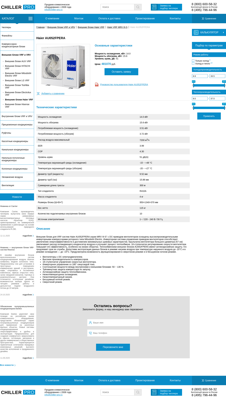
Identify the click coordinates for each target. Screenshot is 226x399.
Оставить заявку (121, 71)
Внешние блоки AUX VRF (18, 61)
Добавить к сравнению (52, 93)
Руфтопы (6, 133)
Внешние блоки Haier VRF (91, 27)
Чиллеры (6, 27)
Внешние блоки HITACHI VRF (17, 67)
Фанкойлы (7, 35)
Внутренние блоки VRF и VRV (17, 116)
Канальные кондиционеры (15, 149)
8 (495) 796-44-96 (204, 10)
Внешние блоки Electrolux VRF (18, 93)
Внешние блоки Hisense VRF (17, 105)
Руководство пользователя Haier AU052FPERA (124, 84)
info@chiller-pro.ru (54, 9)
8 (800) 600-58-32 (204, 4)
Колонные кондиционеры (14, 168)
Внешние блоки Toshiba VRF (17, 86)
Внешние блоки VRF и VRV (61, 27)
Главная (40, 27)
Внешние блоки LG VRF (17, 80)
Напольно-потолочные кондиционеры (13, 159)
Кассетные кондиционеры (15, 141)
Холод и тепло (203, 63)
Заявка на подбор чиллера (169, 7)
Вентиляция (8, 185)
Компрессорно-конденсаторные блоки (13, 45)
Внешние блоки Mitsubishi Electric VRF (18, 74)
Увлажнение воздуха (12, 177)
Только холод (202, 60)
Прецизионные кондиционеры (17, 124)
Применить (209, 116)
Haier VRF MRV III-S (117, 27)
